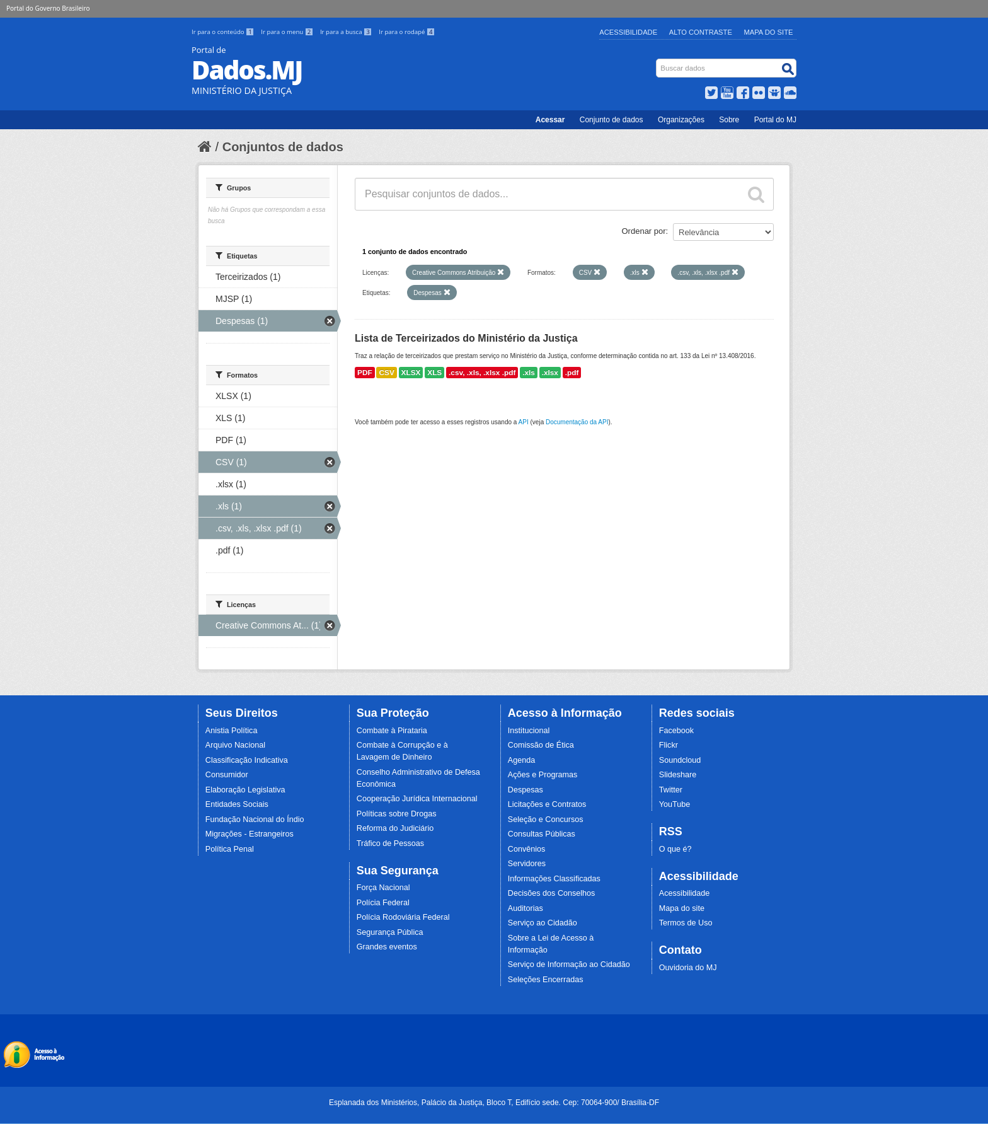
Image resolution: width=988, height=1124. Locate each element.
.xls (528, 372)
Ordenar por (644, 231)
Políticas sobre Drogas (397, 813)
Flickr (668, 745)
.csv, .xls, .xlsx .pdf (482, 372)
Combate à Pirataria (392, 730)
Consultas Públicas (541, 834)
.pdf (572, 372)
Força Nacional (383, 887)
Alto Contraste (700, 32)
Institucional (529, 730)
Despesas (525, 789)
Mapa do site (681, 908)
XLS (434, 372)
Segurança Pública (390, 932)
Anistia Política (231, 730)
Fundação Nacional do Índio (254, 819)
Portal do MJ (775, 119)
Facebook (676, 730)
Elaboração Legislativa (245, 789)
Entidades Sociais (236, 804)
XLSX (411, 372)
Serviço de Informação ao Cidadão (569, 964)
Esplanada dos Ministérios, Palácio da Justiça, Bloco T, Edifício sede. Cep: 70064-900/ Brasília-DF (494, 1102)
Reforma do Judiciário (395, 828)
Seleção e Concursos (545, 819)
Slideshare (678, 774)
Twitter (670, 789)
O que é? (675, 849)
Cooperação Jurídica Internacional (417, 798)
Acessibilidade (628, 32)
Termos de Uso (686, 922)
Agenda (521, 760)
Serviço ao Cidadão (542, 922)
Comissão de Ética (541, 745)
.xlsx (550, 372)
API (524, 422)
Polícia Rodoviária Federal (403, 917)
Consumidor (226, 774)
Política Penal (229, 849)
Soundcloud (680, 760)
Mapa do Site (768, 32)
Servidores (527, 863)
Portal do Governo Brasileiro (47, 8)
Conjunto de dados (611, 119)
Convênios (527, 849)
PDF (364, 372)
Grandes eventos (387, 946)
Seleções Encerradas (545, 979)
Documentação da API (577, 422)
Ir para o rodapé (407, 32)
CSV (386, 372)
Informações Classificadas (554, 878)
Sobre (729, 119)
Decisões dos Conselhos (551, 893)
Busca (657, 61)
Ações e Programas (543, 774)
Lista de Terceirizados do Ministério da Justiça (466, 338)
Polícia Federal (383, 902)
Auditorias (525, 908)
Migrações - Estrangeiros (249, 834)
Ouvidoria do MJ (688, 967)
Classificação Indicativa (246, 760)
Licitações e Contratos (547, 804)
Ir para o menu (288, 32)
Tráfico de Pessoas (390, 843)
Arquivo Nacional (235, 745)
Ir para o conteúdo (224, 32)
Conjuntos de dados (282, 147)
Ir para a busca (347, 32)
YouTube (675, 804)
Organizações (681, 119)
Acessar (550, 119)
